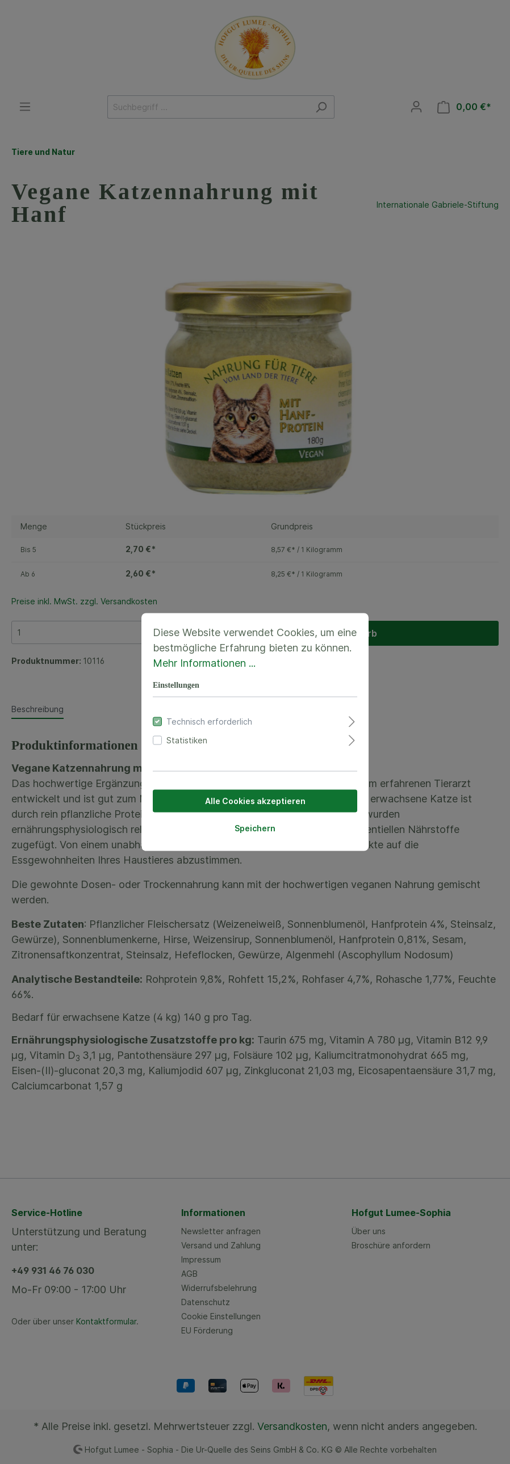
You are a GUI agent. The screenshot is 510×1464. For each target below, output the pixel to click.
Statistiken (186, 740)
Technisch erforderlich (209, 721)
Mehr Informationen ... (204, 663)
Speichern (255, 828)
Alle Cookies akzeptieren (255, 801)
